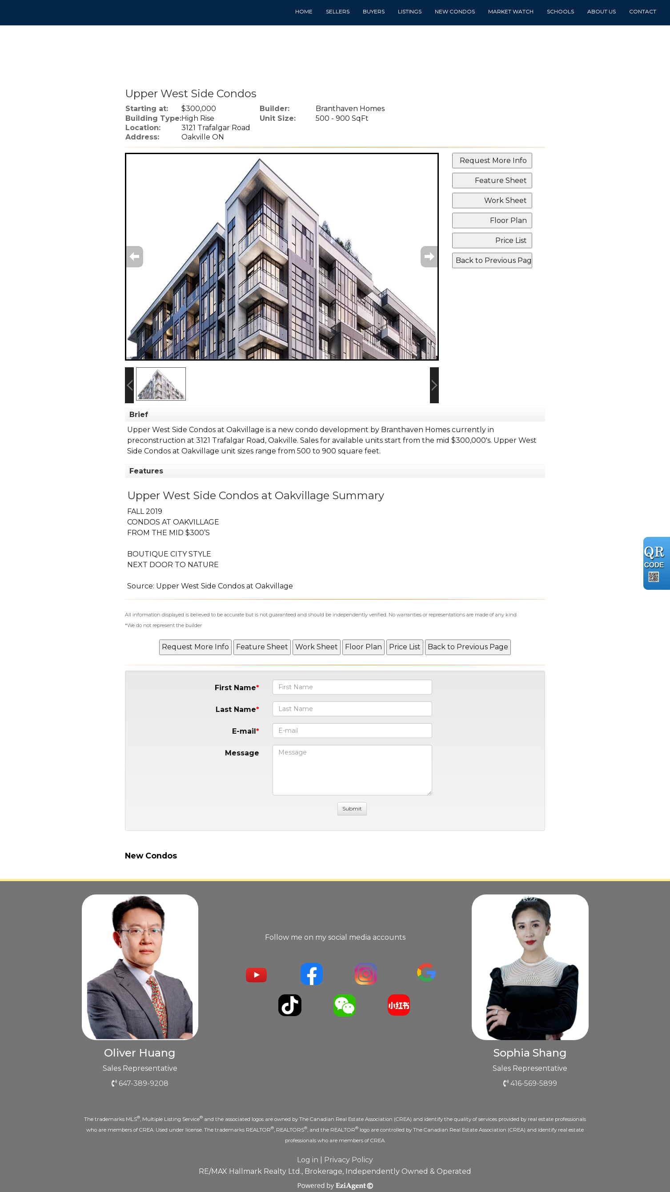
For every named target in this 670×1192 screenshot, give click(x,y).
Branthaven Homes (415, 429)
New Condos (455, 11)
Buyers (374, 11)
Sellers (337, 11)
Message (242, 753)
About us (601, 11)
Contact (642, 11)
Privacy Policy (348, 1160)
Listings (409, 11)
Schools (560, 11)
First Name (235, 687)
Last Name (236, 709)
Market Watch (511, 11)
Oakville (282, 440)
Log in (307, 1160)
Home (304, 11)
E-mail (244, 731)
